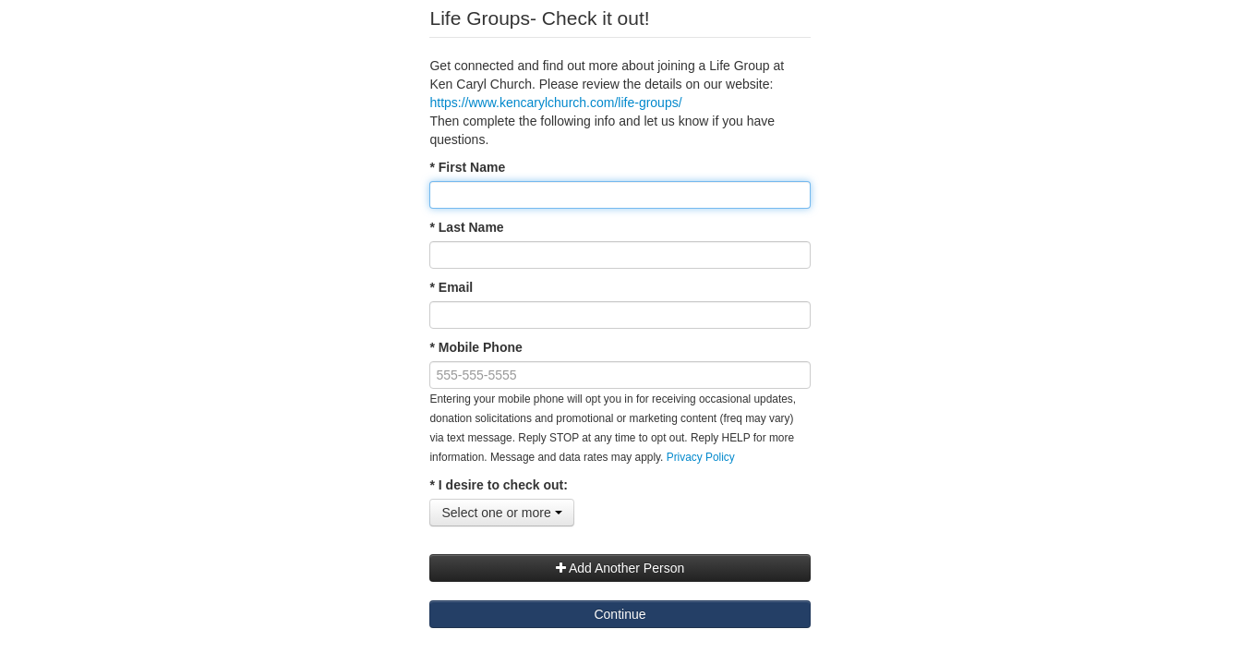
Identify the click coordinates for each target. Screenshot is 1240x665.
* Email (451, 287)
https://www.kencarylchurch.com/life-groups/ (555, 102)
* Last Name (466, 227)
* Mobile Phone (475, 347)
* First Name (467, 167)
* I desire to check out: (498, 485)
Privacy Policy (701, 457)
